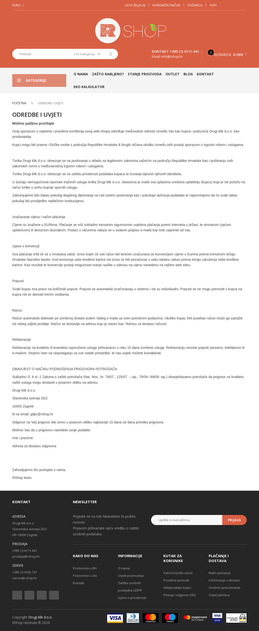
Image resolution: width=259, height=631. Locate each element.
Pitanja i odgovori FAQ (179, 595)
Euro (16, 5)
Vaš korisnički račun (178, 573)
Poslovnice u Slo (85, 575)
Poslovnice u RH (85, 568)
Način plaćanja (220, 573)
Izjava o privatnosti (132, 597)
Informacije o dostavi (224, 580)
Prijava (234, 520)
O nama (124, 568)
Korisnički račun (166, 5)
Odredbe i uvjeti (50, 103)
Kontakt (78, 583)
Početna (19, 103)
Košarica (195, 5)
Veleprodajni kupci (177, 587)
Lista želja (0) (135, 5)
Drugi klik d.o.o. (40, 617)
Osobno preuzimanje (224, 587)
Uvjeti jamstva (219, 595)
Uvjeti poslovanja (131, 575)
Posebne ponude (176, 580)
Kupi (213, 5)
